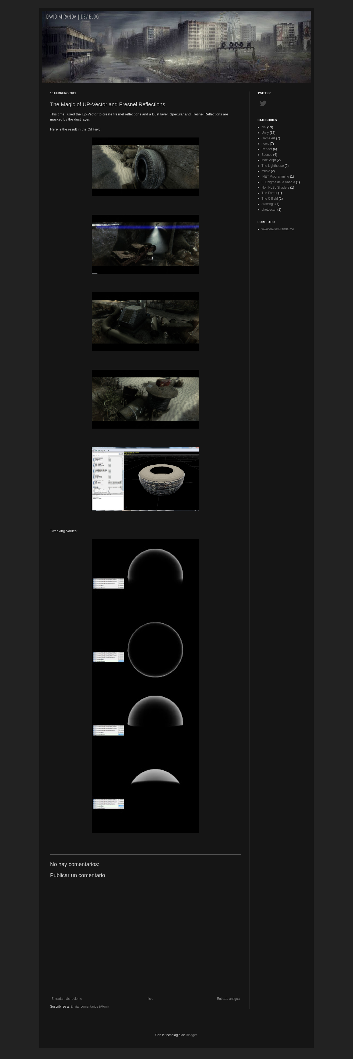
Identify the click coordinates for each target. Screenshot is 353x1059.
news (265, 144)
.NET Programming (275, 176)
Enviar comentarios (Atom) (89, 1006)
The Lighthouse (273, 166)
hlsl (264, 127)
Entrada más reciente (66, 999)
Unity (265, 133)
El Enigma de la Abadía (278, 182)
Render (267, 149)
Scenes (267, 155)
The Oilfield (270, 198)
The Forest (269, 193)
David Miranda (61, 16)
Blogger (191, 1035)
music (266, 171)
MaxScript (269, 160)
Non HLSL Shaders (275, 187)
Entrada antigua (228, 999)
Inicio (149, 999)
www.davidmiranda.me (278, 229)
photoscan (269, 209)
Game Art (268, 138)
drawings (268, 204)
